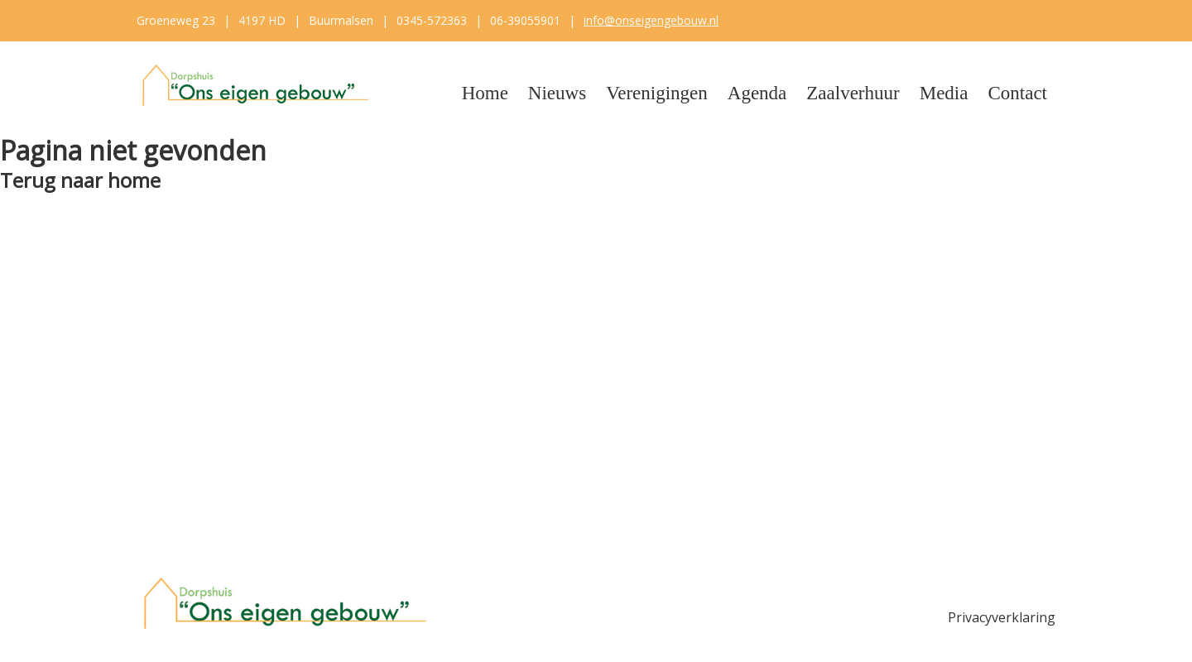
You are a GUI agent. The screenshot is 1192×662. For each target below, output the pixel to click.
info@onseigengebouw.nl (651, 20)
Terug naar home (80, 180)
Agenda (757, 93)
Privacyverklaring (1001, 617)
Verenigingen (657, 93)
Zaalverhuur (852, 93)
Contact (1017, 93)
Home (485, 93)
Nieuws (557, 93)
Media (944, 93)
